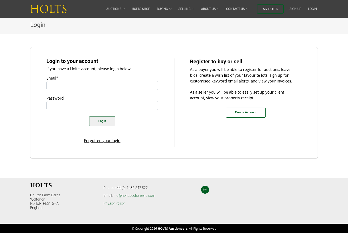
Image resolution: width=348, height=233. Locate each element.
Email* (52, 78)
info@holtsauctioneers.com (134, 195)
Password (55, 98)
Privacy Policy (114, 203)
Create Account (246, 112)
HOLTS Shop (141, 9)
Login (312, 9)
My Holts (270, 9)
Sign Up (295, 9)
